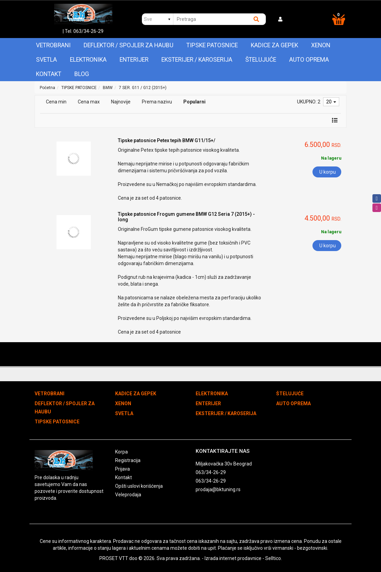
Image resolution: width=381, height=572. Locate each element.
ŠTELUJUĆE (260, 59)
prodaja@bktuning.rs (218, 489)
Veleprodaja (128, 494)
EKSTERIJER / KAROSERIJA (196, 59)
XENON (320, 45)
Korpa (121, 452)
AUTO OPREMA (309, 59)
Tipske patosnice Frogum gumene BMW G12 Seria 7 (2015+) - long (186, 216)
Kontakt (48, 74)
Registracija (127, 460)
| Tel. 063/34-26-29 (83, 31)
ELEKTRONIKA (88, 59)
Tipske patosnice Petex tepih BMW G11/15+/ (166, 140)
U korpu (327, 172)
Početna (47, 87)
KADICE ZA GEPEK (274, 45)
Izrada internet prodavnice (233, 558)
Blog (81, 74)
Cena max (89, 101)
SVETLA (46, 59)
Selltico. (273, 558)
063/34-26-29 (211, 472)
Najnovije (121, 101)
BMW (108, 87)
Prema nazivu (157, 101)
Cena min (56, 101)
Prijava (122, 469)
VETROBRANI (53, 45)
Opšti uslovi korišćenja (139, 486)
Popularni (194, 101)
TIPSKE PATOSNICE (212, 45)
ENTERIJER (134, 59)
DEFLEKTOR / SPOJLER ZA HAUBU (128, 45)
